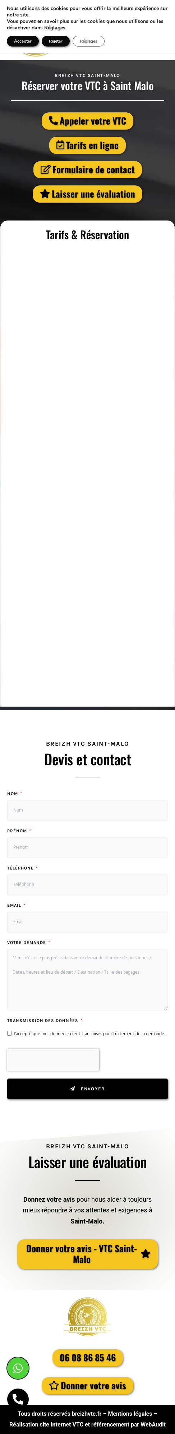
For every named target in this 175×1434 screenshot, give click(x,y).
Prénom (17, 831)
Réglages (54, 28)
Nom (13, 793)
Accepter (23, 41)
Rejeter (56, 41)
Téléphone (21, 868)
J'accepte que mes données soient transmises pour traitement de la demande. (89, 1034)
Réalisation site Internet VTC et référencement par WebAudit (87, 1424)
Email (15, 905)
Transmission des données (43, 1020)
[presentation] (53, 1060)
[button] (87, 1254)
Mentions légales (130, 1413)
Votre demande (27, 942)
